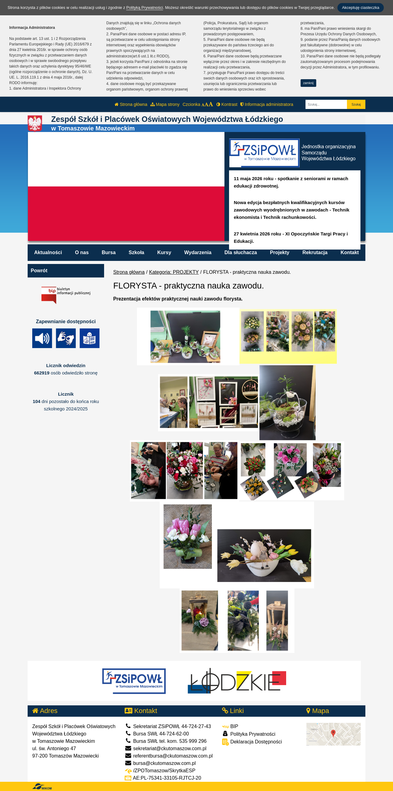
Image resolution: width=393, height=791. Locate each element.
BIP (230, 726)
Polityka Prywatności (248, 734)
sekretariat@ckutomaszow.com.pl (165, 748)
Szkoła (136, 252)
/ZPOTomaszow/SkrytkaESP (160, 770)
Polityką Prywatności (144, 7)
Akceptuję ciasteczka (360, 7)
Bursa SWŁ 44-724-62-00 (157, 733)
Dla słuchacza (240, 252)
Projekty (279, 252)
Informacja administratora (266, 104)
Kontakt (349, 252)
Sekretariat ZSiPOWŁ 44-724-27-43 (168, 726)
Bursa (108, 252)
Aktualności (48, 252)
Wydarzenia (198, 252)
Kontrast (226, 104)
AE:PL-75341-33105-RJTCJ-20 (163, 778)
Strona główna (131, 104)
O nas (81, 252)
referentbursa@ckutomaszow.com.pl (168, 755)
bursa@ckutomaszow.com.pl (160, 763)
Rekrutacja (315, 252)
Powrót (39, 270)
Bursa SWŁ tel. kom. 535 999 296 (166, 741)
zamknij (308, 83)
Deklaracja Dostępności (252, 742)
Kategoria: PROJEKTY (174, 272)
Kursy (164, 252)
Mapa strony (165, 104)
